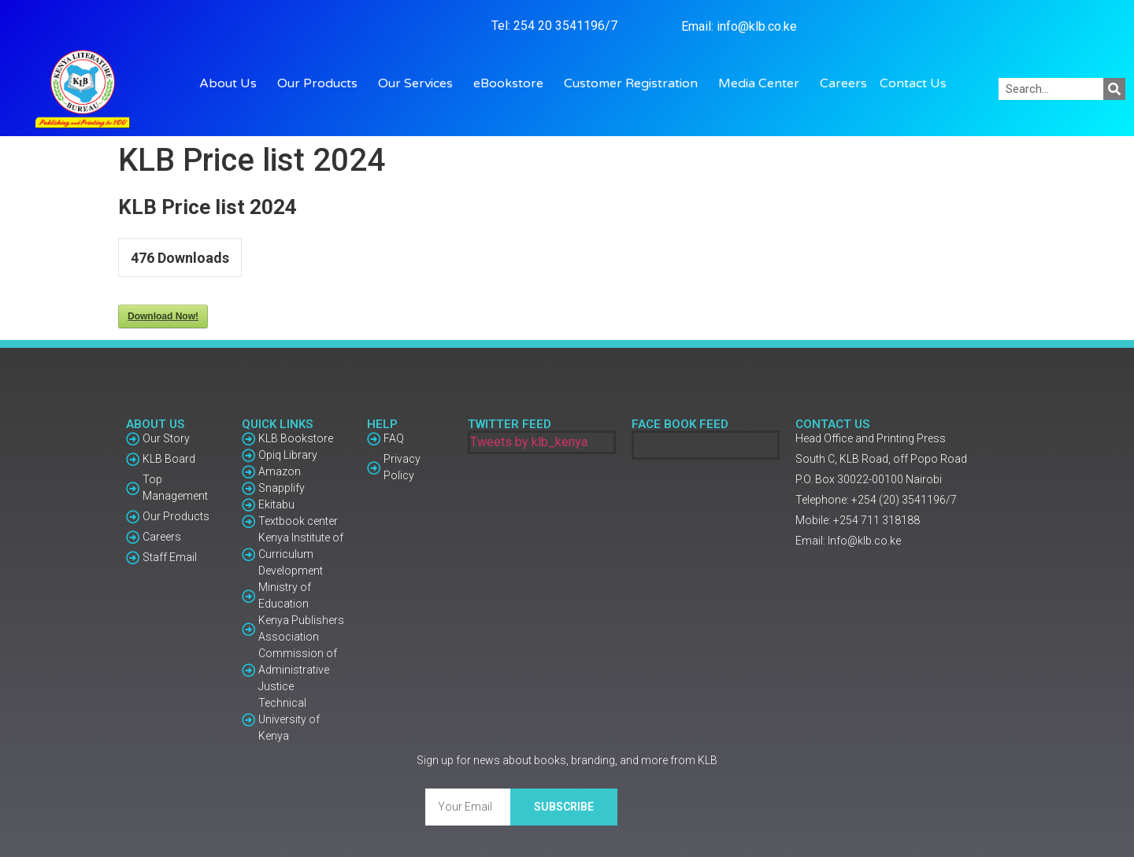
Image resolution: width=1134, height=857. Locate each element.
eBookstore (512, 83)
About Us (232, 83)
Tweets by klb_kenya (528, 441)
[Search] (1114, 89)
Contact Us (913, 83)
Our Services (419, 83)
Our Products (321, 83)
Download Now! (163, 316)
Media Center (762, 83)
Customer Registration (635, 83)
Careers (843, 83)
